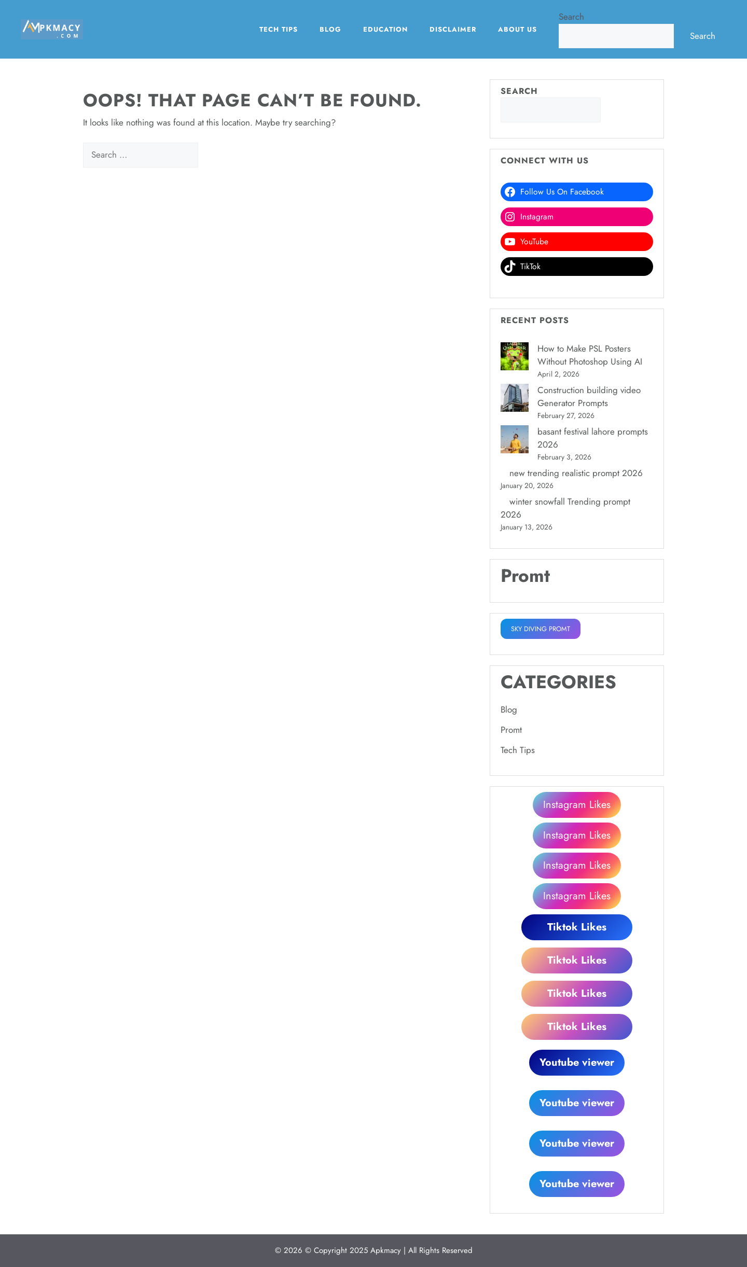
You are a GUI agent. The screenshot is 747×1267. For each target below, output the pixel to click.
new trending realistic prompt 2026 (576, 473)
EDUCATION (385, 29)
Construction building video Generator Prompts (589, 397)
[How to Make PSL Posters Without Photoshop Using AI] (515, 358)
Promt (511, 729)
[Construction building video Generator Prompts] (515, 400)
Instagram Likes (577, 804)
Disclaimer (453, 29)
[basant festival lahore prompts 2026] (515, 441)
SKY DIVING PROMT (540, 629)
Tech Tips (278, 29)
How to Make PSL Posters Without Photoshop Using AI (589, 355)
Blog (330, 29)
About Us (517, 29)
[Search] (216, 155)
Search (571, 16)
